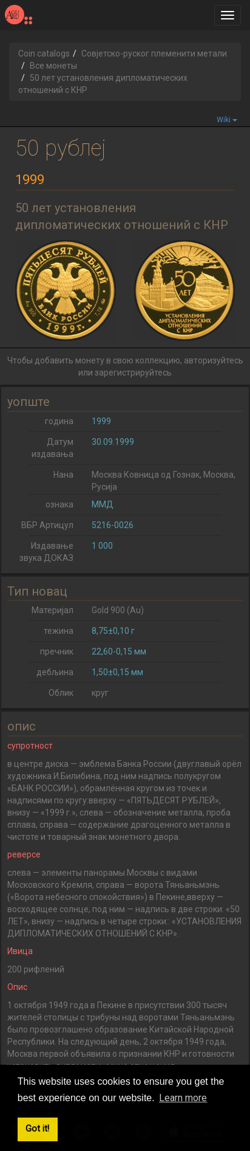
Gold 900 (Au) (118, 610)
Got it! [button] (37, 1129)
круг (100, 693)
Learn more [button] (183, 1098)
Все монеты (53, 65)
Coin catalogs (44, 53)
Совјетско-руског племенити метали (154, 53)
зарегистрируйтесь (133, 372)
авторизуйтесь (213, 360)
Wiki (227, 119)
